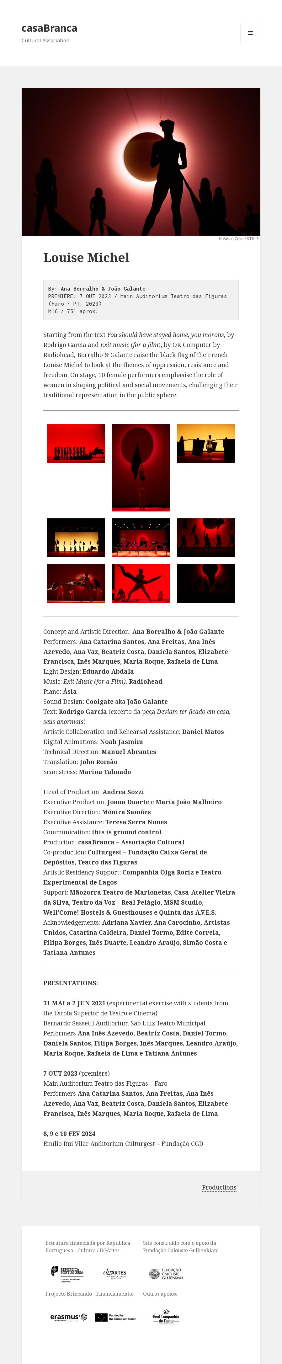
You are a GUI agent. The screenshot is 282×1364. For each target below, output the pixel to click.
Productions (219, 1187)
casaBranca (49, 28)
